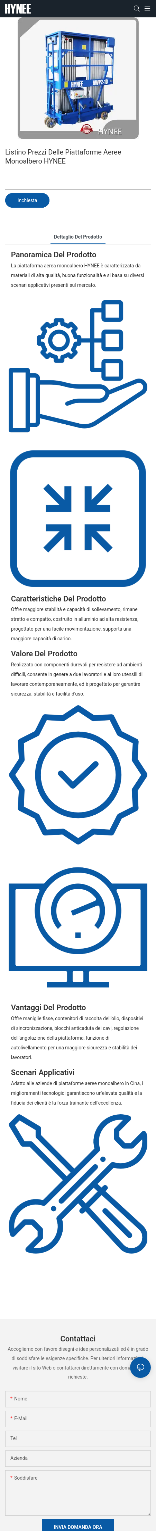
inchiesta (27, 200)
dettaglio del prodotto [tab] (78, 237)
